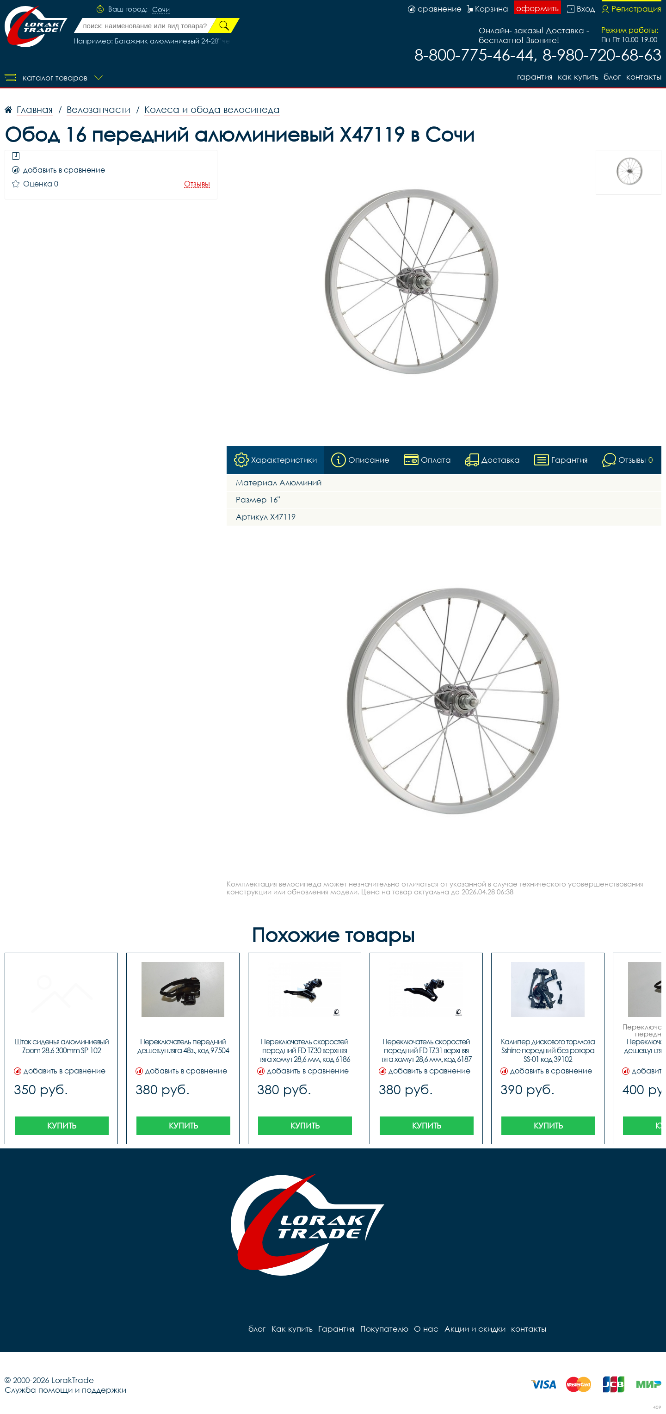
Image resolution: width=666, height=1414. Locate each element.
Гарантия (534, 76)
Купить (61, 1125)
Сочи (161, 9)
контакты (643, 76)
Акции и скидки (474, 1328)
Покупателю (384, 1328)
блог (612, 76)
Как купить (577, 76)
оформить (537, 8)
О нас (425, 1328)
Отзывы (197, 184)
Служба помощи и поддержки (65, 1390)
